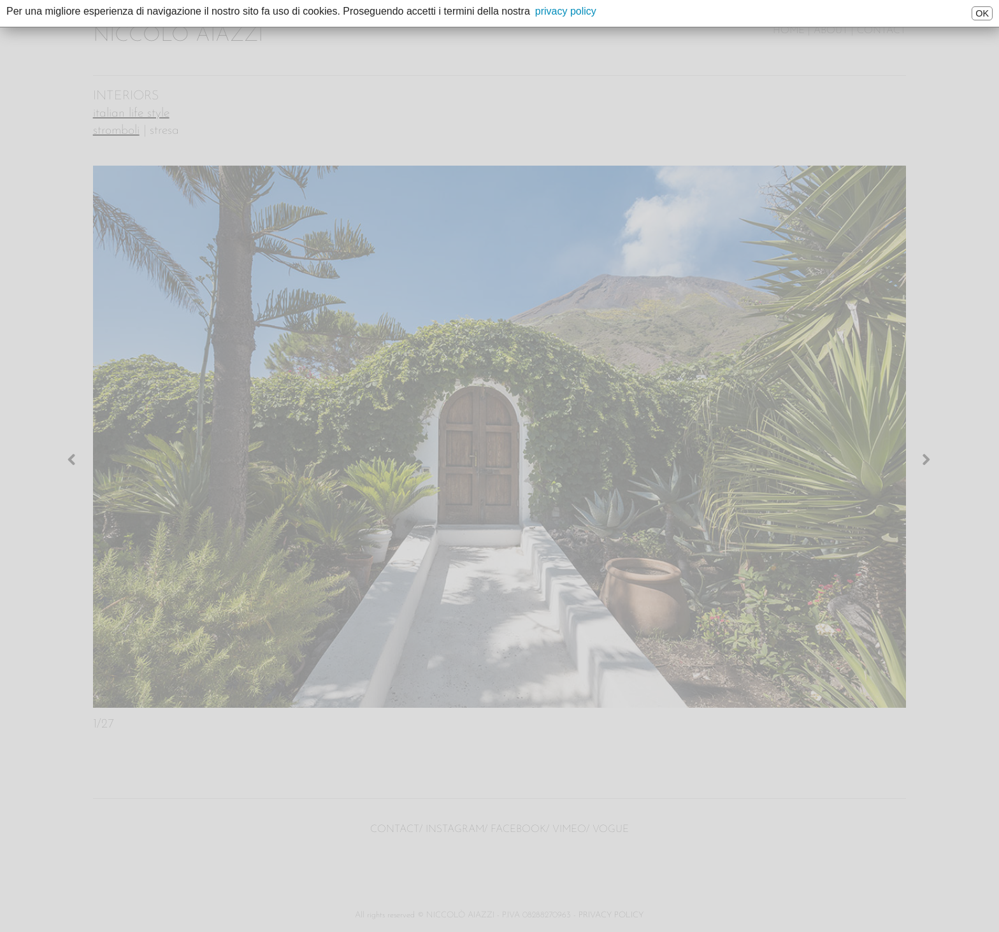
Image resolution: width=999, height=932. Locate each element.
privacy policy (565, 11)
